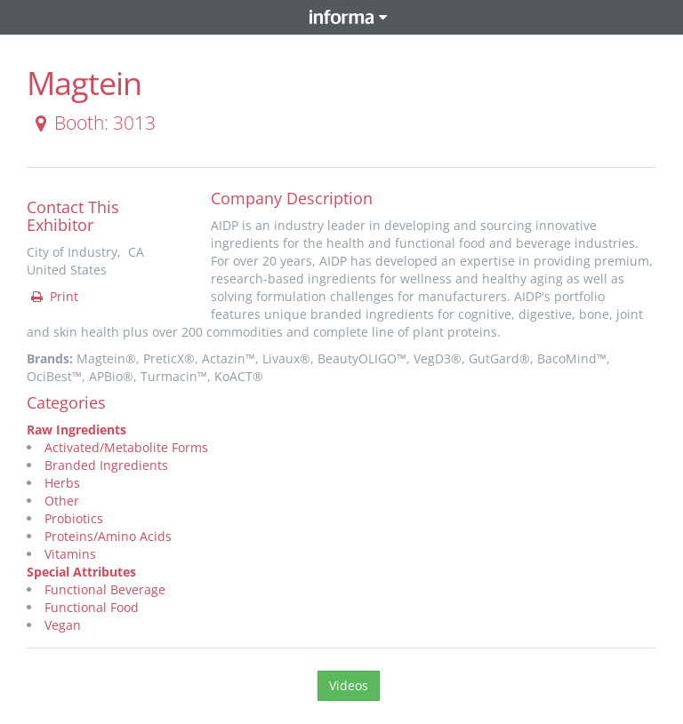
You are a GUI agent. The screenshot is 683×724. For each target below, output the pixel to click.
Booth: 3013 (92, 122)
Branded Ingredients (106, 465)
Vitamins (70, 553)
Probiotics (73, 518)
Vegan (62, 625)
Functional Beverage (104, 589)
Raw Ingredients (76, 429)
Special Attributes (81, 571)
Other (61, 500)
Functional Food (91, 607)
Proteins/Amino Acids (108, 536)
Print (53, 296)
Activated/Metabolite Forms (126, 447)
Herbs (62, 482)
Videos (348, 685)
